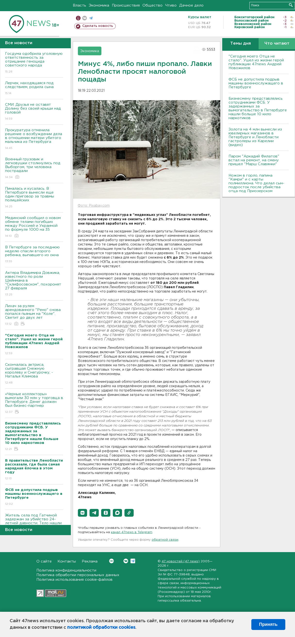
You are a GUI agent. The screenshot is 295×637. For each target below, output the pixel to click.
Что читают (276, 43)
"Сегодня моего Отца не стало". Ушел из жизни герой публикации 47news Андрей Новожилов (256, 62)
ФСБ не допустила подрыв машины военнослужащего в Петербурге (256, 83)
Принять (268, 624)
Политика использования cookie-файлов (74, 579)
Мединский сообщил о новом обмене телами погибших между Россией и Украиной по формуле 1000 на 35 (34, 227)
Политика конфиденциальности (66, 570)
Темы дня (240, 43)
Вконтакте (111, 561)
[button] (82, 513)
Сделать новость (97, 25)
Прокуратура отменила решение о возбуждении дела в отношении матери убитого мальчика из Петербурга (34, 139)
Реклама (90, 561)
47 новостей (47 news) (181, 561)
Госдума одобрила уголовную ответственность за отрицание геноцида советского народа (34, 63)
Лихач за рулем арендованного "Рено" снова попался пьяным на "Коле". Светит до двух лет (34, 315)
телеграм (91, 18)
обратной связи (165, 540)
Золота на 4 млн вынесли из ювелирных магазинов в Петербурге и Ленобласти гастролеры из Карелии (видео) (255, 137)
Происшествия (126, 5)
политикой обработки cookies (101, 627)
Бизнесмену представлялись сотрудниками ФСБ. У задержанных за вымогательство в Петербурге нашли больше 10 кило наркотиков (258, 108)
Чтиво (171, 5)
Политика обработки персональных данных (77, 575)
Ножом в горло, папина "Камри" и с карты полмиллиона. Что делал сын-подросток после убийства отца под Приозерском (256, 183)
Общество (152, 5)
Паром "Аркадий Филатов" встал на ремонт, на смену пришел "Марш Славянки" (254, 160)
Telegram (133, 561)
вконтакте (84, 18)
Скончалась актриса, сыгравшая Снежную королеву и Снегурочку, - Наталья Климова (34, 374)
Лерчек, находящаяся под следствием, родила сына (34, 88)
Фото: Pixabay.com (94, 205)
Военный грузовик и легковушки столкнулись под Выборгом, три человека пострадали (34, 168)
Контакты (66, 561)
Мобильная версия (78, 18)
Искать (291, 5)
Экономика (99, 5)
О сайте (44, 561)
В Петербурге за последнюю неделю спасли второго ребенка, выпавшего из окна (34, 254)
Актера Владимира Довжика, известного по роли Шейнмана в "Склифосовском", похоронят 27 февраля (34, 284)
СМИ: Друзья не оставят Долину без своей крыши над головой (34, 112)
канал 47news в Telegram (131, 532)
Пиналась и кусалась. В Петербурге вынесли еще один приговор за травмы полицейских (34, 198)
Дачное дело (191, 5)
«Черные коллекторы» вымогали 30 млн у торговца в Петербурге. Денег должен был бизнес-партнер (34, 403)
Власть (79, 5)
